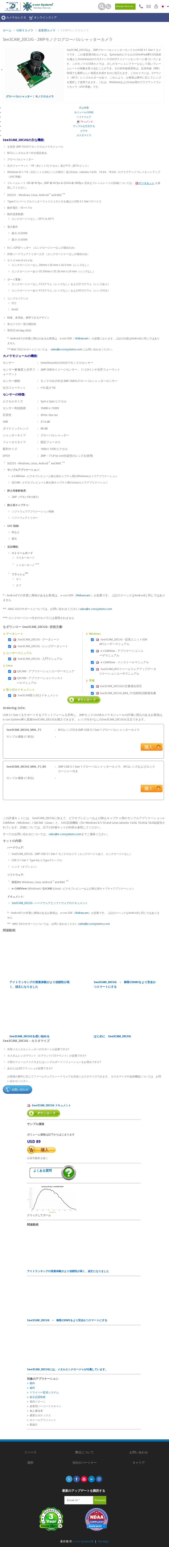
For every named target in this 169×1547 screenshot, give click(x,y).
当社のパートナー (84, 1462)
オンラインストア (43, 18)
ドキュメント (84, 121)
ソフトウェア (84, 117)
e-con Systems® (83, 1541)
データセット (144, 183)
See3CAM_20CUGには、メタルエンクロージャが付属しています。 (67, 1369)
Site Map (103, 1541)
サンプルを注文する (84, 126)
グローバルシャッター (19, 96)
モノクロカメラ (44, 96)
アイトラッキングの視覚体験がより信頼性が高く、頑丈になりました (39, 984)
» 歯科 (31, 1387)
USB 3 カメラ (25, 30)
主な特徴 (84, 107)
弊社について (84, 1452)
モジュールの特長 (84, 112)
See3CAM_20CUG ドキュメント (49, 1105)
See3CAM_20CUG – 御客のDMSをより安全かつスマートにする (125, 984)
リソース (30, 1452)
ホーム (7, 30)
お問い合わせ (138, 1452)
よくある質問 (42, 1170)
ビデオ (84, 130)
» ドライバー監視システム (43, 1392)
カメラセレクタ (13, 18)
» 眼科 (31, 1383)
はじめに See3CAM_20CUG (112, 1036)
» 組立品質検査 (36, 1397)
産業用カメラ (46, 30)
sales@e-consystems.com (66, 349)
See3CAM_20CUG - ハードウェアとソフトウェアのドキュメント (50, 903)
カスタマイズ (84, 135)
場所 (30, 1462)
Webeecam (82, 338)
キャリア (138, 1462)
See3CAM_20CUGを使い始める (29, 1036)
